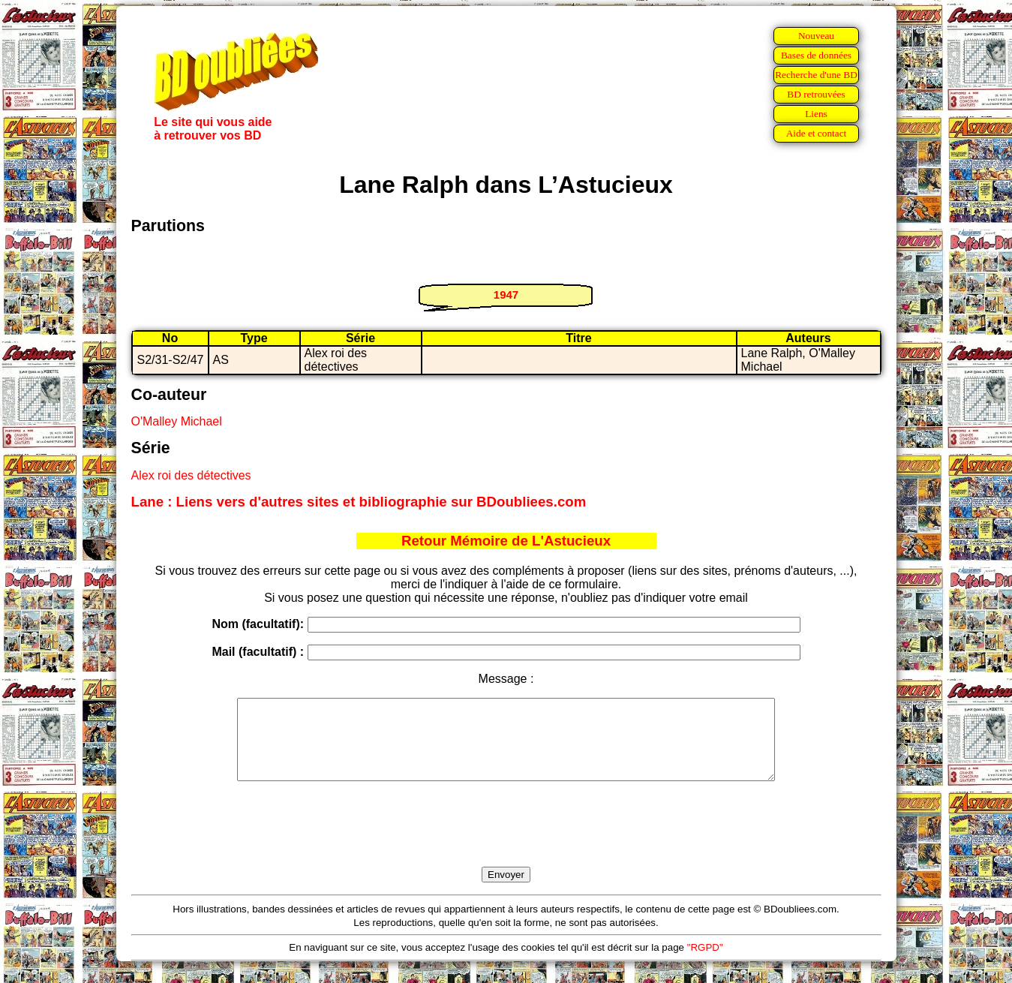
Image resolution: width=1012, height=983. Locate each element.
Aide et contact (816, 133)
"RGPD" (705, 963)
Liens (816, 113)
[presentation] (506, 841)
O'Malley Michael (176, 421)
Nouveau (816, 35)
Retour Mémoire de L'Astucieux (506, 541)
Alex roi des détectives (191, 475)
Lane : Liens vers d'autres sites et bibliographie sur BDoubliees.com (359, 502)
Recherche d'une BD (816, 74)
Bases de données (816, 55)
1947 (506, 294)
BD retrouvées (816, 94)
